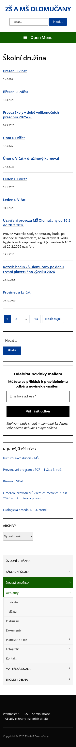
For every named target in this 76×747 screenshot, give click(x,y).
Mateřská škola (18, 668)
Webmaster (11, 714)
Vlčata (13, 611)
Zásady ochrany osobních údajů (26, 719)
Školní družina (17, 583)
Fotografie (12, 649)
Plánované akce (16, 640)
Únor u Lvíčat (14, 137)
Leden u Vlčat (14, 199)
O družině (13, 621)
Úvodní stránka (18, 561)
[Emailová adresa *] (38, 396)
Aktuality (12, 593)
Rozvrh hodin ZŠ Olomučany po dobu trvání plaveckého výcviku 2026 (33, 269)
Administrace (41, 714)
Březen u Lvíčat (15, 91)
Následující (53, 319)
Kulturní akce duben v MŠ (21, 458)
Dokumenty (13, 630)
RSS (25, 714)
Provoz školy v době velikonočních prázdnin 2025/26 (31, 115)
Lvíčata (13, 602)
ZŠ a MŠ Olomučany (38, 8)
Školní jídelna (17, 679)
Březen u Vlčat (15, 71)
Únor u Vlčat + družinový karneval (31, 158)
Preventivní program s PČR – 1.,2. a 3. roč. (32, 469)
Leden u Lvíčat (15, 179)
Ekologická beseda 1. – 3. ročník (25, 510)
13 (36, 319)
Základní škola (17, 572)
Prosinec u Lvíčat (17, 292)
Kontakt (11, 658)
